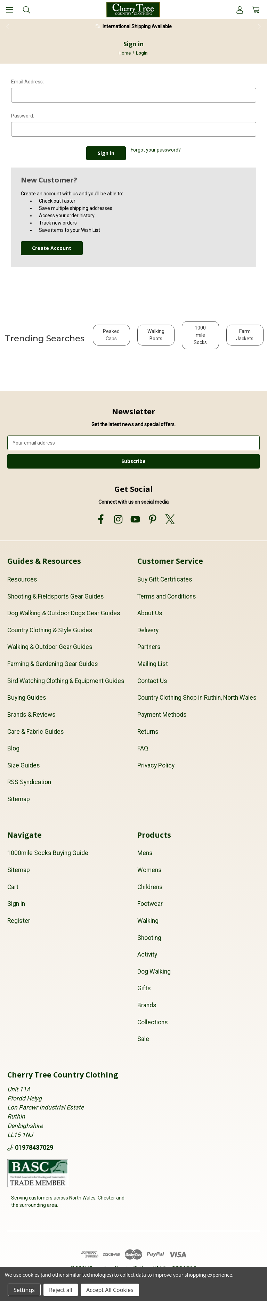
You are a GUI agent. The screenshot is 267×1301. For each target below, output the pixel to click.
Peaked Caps (111, 334)
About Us (149, 613)
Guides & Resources (44, 561)
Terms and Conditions (166, 596)
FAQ (142, 748)
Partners (149, 646)
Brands (146, 1005)
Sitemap (18, 799)
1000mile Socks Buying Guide (47, 852)
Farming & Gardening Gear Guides (52, 663)
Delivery (148, 630)
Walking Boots (155, 334)
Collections (152, 1022)
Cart (12, 887)
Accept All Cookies (110, 1290)
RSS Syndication (29, 782)
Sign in (16, 903)
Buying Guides (26, 697)
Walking (148, 920)
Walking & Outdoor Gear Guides (49, 646)
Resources (22, 579)
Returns (148, 731)
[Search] (26, 9)
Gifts (144, 988)
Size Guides (23, 765)
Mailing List (152, 663)
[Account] (239, 9)
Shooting (149, 937)
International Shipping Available (137, 26)
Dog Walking (154, 971)
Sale (143, 1038)
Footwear (150, 903)
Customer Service (170, 561)
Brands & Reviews (31, 714)
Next (259, 26)
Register (18, 920)
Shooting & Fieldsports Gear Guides (55, 596)
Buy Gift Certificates (164, 579)
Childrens (150, 887)
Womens (149, 870)
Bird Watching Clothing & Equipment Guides (65, 680)
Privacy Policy (156, 765)
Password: (22, 116)
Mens (145, 852)
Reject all (60, 1290)
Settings (24, 1290)
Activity (147, 954)
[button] (111, 338)
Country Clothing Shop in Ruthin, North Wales (197, 697)
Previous (7, 26)
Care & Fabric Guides (35, 731)
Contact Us (152, 680)
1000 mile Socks (200, 335)
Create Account (51, 248)
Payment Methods (162, 714)
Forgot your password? (156, 150)
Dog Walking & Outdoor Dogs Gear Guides (63, 613)
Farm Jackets (244, 334)
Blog (13, 748)
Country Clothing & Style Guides (49, 630)
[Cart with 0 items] (255, 9)
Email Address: (27, 81)
